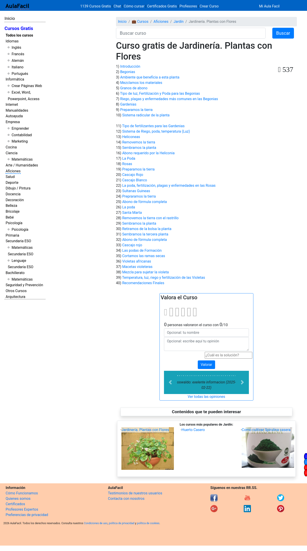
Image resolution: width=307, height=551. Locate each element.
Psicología (14, 223)
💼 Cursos (140, 21)
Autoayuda (14, 116)
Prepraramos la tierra (139, 196)
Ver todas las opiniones (206, 396)
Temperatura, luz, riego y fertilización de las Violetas (163, 277)
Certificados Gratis (162, 6)
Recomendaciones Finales (143, 283)
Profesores (188, 6)
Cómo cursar (134, 6)
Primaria (12, 235)
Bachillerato (15, 273)
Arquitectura (15, 297)
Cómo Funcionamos (22, 493)
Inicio (10, 18)
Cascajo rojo (132, 245)
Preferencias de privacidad (27, 515)
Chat (117, 6)
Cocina (11, 147)
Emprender (20, 128)
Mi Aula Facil (269, 6)
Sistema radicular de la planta (145, 115)
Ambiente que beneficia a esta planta (149, 77)
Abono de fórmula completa (144, 202)
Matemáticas (22, 159)
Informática (15, 79)
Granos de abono (133, 88)
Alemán (17, 60)
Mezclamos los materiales (141, 83)
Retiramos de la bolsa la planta (146, 229)
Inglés (16, 47)
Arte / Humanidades (22, 165)
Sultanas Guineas (136, 191)
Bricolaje (13, 211)
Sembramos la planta (139, 147)
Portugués (19, 73)
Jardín (178, 21)
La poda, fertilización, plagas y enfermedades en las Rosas (169, 185)
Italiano (17, 67)
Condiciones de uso (96, 523)
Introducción (130, 66)
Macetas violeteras (137, 267)
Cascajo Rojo (132, 175)
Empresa (13, 122)
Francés (17, 54)
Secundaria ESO (18, 241)
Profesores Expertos (22, 509)
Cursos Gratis (19, 28)
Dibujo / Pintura (18, 188)
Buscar (283, 33)
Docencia (13, 194)
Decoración (15, 200)
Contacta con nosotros (126, 498)
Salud (10, 177)
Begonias (127, 72)
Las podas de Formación (141, 250)
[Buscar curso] (191, 33)
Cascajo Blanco (134, 180)
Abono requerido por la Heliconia (148, 153)
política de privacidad (121, 523)
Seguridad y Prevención (24, 285)
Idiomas (12, 41)
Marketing (19, 141)
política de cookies (148, 523)
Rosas (127, 164)
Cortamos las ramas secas (143, 256)
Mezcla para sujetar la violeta (145, 272)
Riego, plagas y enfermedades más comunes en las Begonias (169, 99)
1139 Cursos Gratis (96, 6)
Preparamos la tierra (136, 110)
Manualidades (17, 110)
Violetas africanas (136, 261)
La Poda (128, 158)
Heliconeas (131, 137)
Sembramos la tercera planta (145, 234)
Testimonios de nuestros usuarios (135, 493)
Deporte (12, 182)
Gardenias (128, 104)
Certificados (15, 504)
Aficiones (13, 171)
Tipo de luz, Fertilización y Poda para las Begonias (160, 93)
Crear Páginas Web (26, 86)
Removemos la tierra (138, 142)
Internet (12, 104)
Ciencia (12, 153)
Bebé (10, 217)
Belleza (11, 205)
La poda (128, 207)
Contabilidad (21, 135)
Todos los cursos (19, 35)
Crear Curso (209, 6)
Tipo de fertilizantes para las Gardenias (153, 126)
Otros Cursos (16, 291)
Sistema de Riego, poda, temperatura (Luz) (156, 131)
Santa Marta (132, 212)
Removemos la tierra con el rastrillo (150, 218)
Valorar (206, 364)
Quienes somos (18, 498)
